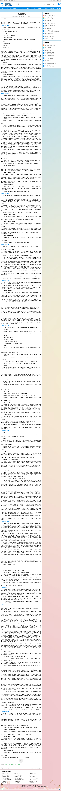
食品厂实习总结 (17, 781)
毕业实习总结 (22, 16)
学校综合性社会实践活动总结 (50, 45)
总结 (19, 764)
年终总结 (46, 8)
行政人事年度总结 (48, 60)
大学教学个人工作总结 (32, 779)
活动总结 (21, 8)
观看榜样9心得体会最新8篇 (49, 36)
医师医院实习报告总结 (18, 778)
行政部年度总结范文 (48, 50)
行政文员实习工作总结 (5, 773)
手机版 (50, 0)
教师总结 (52, 8)
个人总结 (27, 8)
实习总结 (9, 8)
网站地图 (59, 0)
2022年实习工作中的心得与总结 (34, 778)
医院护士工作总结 (32, 776)
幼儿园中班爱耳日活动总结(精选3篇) (51, 26)
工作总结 (15, 8)
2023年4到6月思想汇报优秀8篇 (50, 25)
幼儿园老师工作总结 (48, 57)
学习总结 (33, 8)
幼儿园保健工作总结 (18, 775)
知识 (16, 764)
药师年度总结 (47, 65)
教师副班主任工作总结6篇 (49, 55)
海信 (9, 764)
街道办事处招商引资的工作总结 (50, 63)
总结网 (29, 785)
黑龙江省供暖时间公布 (49, 38)
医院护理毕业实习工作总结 (33, 781)
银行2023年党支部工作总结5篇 (50, 15)
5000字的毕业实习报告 (5, 778)
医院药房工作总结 (18, 776)
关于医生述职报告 (48, 47)
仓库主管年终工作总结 (5, 776)
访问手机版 (26, 16)
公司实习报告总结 (18, 782)
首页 (3, 8)
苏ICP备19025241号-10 (35, 785)
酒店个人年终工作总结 (5, 775)
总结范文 (58, 8)
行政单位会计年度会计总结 (49, 53)
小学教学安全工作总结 (32, 773)
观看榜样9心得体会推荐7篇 (49, 33)
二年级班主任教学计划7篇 (49, 66)
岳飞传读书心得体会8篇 (49, 58)
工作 (6, 764)
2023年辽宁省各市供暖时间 (49, 17)
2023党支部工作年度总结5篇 (50, 23)
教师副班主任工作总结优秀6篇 (50, 52)
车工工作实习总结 (18, 773)
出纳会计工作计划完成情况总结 (6, 779)
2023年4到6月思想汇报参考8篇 (50, 30)
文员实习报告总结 (32, 782)
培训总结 (39, 8)
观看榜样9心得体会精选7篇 (49, 28)
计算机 (12, 764)
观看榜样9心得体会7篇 (49, 18)
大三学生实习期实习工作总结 (19, 779)
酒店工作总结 (31, 775)
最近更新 (54, 0)
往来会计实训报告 (48, 20)
